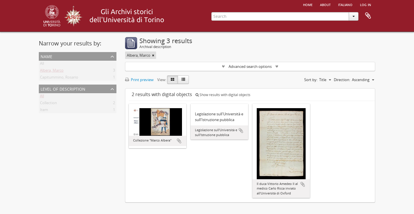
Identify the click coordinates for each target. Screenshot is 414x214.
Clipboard (368, 16)
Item (44, 110)
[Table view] (183, 79)
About (325, 4)
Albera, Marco (52, 71)
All (42, 64)
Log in (365, 4)
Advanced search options (250, 66)
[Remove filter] (153, 55)
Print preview (139, 79)
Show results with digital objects (222, 94)
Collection (48, 103)
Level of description (63, 88)
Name (46, 56)
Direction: (342, 79)
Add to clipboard (179, 141)
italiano (345, 4)
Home (308, 4)
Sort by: (310, 79)
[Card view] (172, 79)
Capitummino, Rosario (59, 78)
